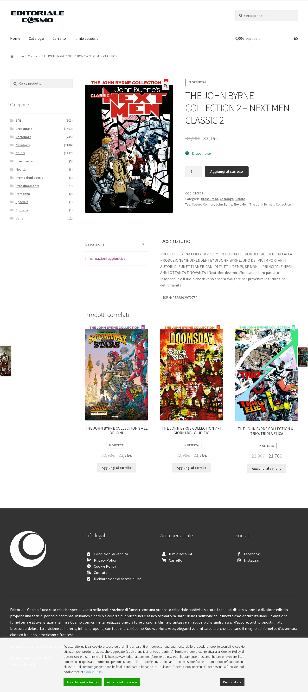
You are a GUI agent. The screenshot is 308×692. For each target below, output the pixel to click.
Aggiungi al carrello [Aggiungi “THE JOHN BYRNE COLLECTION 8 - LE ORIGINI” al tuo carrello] (116, 468)
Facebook (252, 554)
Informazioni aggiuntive (105, 258)
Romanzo (23, 194)
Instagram (253, 560)
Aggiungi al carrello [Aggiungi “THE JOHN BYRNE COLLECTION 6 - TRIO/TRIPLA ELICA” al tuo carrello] (266, 468)
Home (15, 38)
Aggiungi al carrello (226, 171)
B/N (18, 120)
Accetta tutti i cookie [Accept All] (122, 682)
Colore (33, 56)
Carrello (59, 38)
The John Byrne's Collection (270, 204)
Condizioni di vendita (111, 554)
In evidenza (24, 161)
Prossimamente (27, 186)
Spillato (22, 210)
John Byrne (224, 204)
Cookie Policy (105, 566)
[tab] (116, 244)
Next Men (241, 204)
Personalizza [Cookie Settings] (232, 682)
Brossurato (209, 199)
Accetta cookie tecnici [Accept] (82, 682)
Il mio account (86, 38)
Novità (21, 169)
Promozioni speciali (30, 177)
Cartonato (23, 137)
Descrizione (94, 244)
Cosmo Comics (203, 204)
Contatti (101, 572)
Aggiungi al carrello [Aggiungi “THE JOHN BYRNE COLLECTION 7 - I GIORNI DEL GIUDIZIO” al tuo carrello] (191, 468)
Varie (19, 218)
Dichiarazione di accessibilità (117, 578)
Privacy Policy (105, 560)
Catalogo (36, 38)
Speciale (22, 202)
